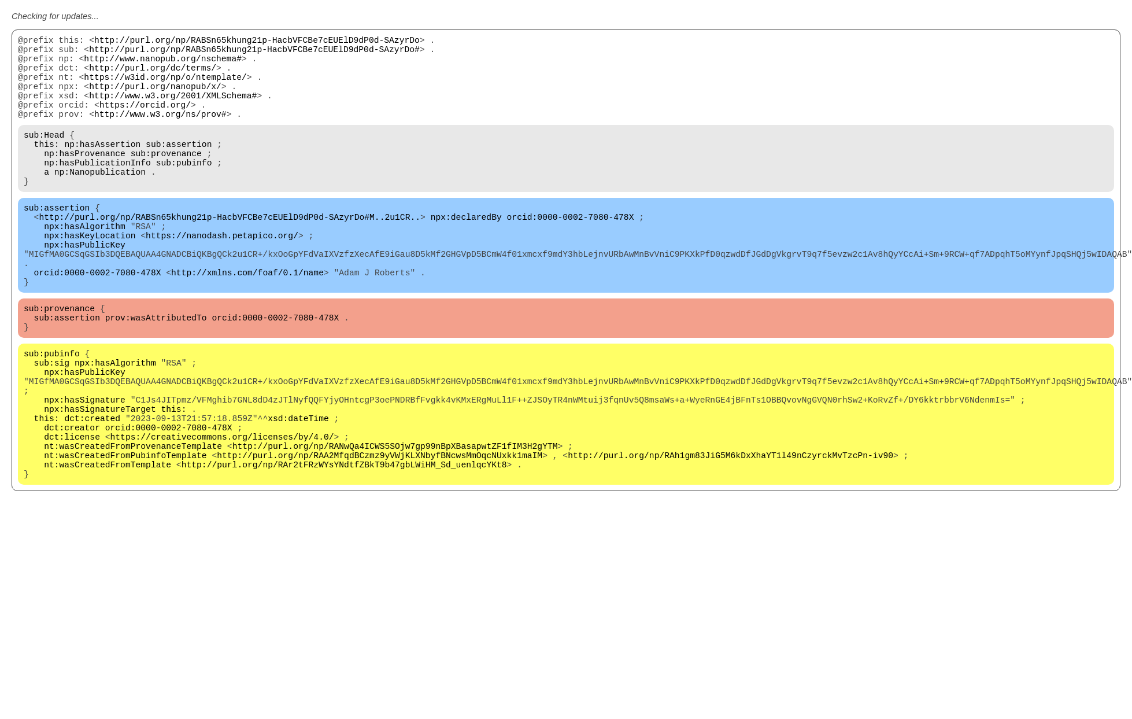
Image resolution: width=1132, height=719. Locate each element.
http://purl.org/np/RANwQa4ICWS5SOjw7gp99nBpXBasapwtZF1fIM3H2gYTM (395, 533)
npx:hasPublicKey (84, 290)
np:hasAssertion (102, 169)
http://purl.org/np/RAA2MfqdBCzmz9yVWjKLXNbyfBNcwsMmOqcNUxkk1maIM (379, 545)
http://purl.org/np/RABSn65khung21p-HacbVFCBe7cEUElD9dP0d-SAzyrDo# (254, 53)
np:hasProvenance (84, 180)
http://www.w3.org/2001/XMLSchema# (173, 111)
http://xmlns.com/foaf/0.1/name (247, 325)
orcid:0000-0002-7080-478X (570, 255)
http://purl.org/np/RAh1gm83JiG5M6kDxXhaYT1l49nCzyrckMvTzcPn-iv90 (730, 545)
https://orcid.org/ (145, 122)
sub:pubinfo (184, 192)
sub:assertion (179, 169)
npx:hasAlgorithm (84, 267)
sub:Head (44, 157)
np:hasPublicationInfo (97, 192)
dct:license (72, 522)
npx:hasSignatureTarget (100, 487)
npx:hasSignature (84, 475)
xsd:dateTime (298, 498)
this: (47, 169)
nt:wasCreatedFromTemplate (107, 556)
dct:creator (72, 510)
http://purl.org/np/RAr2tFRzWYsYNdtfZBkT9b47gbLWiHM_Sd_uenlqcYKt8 (344, 556)
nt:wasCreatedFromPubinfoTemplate (125, 545)
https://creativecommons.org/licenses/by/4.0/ (222, 522)
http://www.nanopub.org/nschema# (163, 65)
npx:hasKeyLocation (89, 279)
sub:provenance (166, 180)
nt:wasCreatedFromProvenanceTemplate (133, 533)
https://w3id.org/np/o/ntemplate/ (165, 88)
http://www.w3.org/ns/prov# (160, 134)
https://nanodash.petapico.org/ (222, 279)
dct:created (92, 498)
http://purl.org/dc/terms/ (152, 76)
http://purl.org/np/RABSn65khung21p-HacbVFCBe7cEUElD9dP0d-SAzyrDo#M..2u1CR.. (229, 255)
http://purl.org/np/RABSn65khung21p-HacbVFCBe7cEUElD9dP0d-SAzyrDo (257, 41)
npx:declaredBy (466, 255)
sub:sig (52, 429)
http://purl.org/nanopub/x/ (155, 99)
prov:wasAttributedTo (156, 377)
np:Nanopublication (100, 203)
